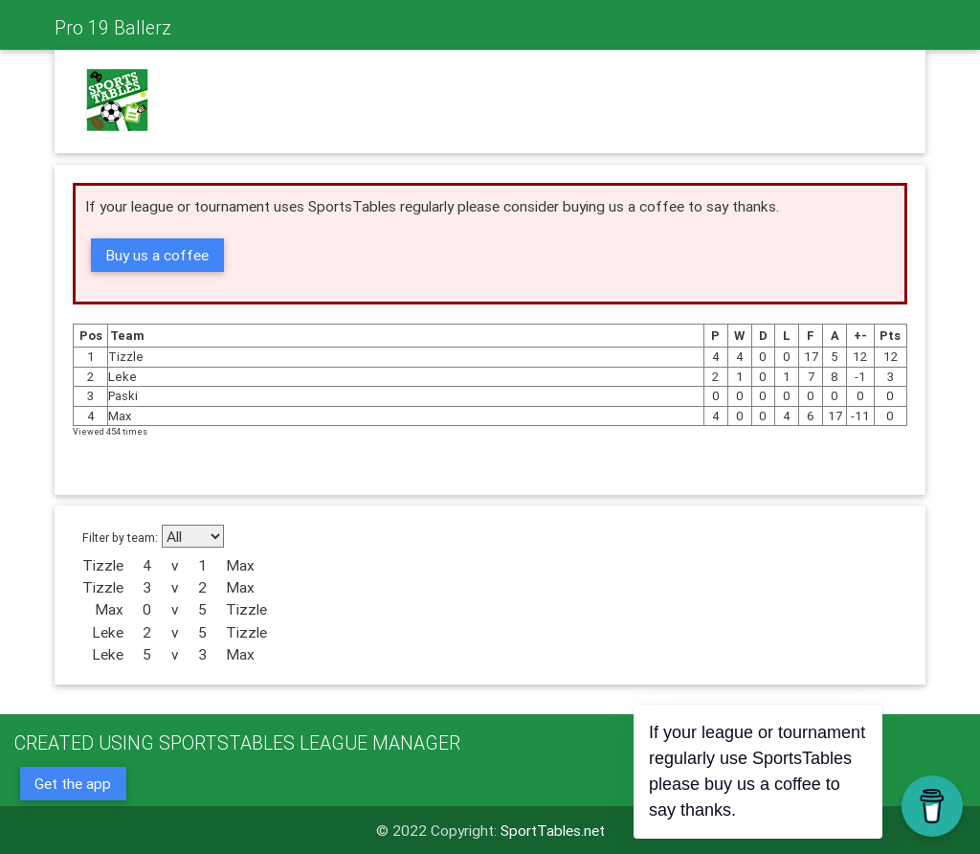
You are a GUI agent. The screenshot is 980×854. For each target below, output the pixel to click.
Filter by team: (120, 536)
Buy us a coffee (157, 254)
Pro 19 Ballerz (113, 27)
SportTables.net (553, 830)
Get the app (72, 783)
